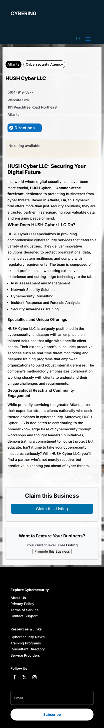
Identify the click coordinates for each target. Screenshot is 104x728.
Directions (24, 127)
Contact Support (24, 616)
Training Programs (25, 643)
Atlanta (14, 64)
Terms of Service (24, 610)
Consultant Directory (27, 649)
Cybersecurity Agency (44, 64)
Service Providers (25, 655)
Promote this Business (52, 551)
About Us (18, 598)
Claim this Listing (52, 508)
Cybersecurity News (27, 637)
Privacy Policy (22, 604)
